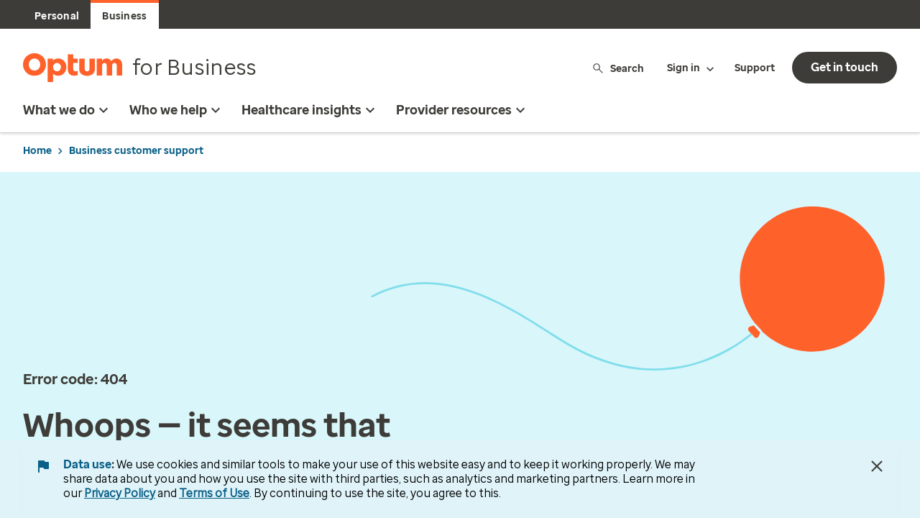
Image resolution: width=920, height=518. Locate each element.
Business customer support (136, 151)
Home (37, 151)
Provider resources (462, 110)
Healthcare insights (310, 110)
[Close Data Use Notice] (877, 466)
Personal (56, 16)
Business (124, 16)
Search (618, 68)
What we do (67, 110)
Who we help (176, 110)
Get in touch (844, 67)
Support (755, 68)
